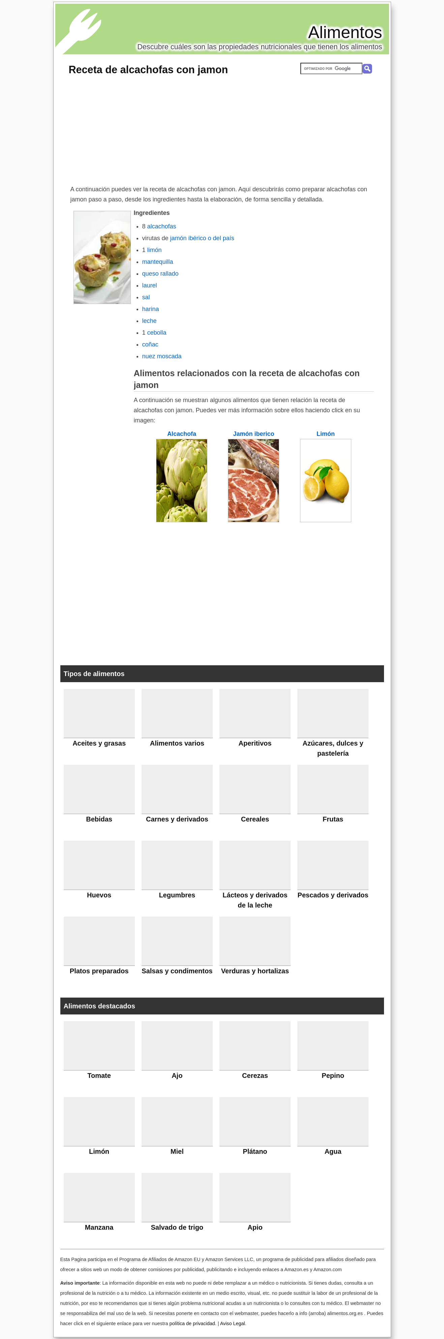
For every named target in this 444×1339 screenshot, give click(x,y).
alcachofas (161, 226)
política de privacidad (192, 1323)
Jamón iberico (253, 433)
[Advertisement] (222, 133)
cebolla (157, 332)
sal (146, 297)
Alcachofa (181, 433)
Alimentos (345, 32)
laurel (149, 285)
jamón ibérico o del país (202, 238)
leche (149, 320)
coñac (150, 344)
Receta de (148, 69)
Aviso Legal (232, 1323)
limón (154, 250)
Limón (326, 433)
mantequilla (157, 261)
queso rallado (160, 273)
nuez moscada (162, 356)
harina (150, 309)
